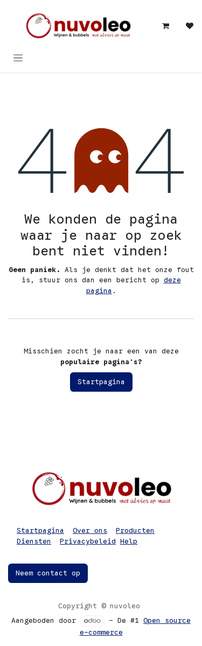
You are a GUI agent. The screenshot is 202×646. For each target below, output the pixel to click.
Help (128, 541)
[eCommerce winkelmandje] (166, 26)
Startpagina (101, 381)
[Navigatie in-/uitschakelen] (18, 57)
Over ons (90, 530)
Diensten (34, 541)
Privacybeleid (88, 541)
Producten (135, 530)
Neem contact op (48, 573)
